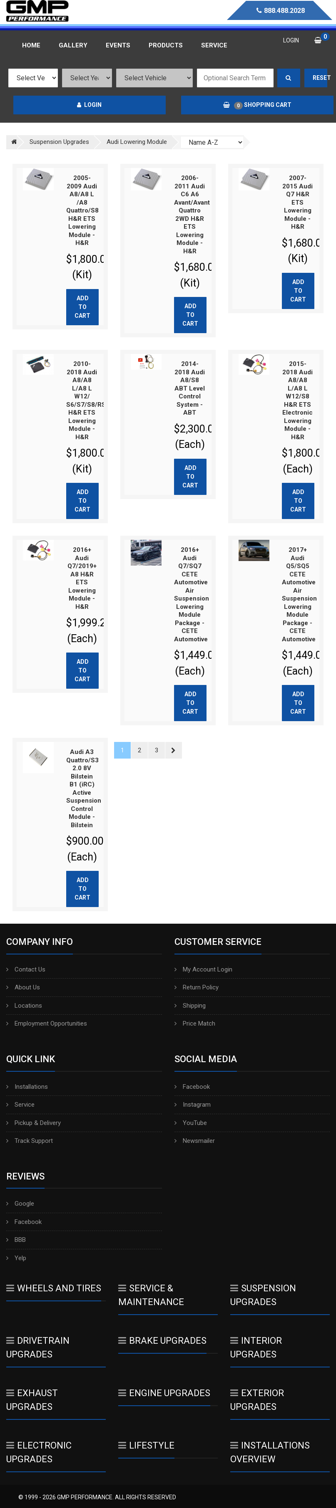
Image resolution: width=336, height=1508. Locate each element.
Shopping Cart (257, 105)
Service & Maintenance (151, 1295)
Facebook (192, 1086)
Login (89, 104)
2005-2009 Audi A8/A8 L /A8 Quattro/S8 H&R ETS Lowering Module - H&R (82, 210)
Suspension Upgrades (263, 1295)
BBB (16, 1239)
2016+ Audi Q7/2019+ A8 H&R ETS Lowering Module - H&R (82, 578)
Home (31, 45)
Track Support (29, 1141)
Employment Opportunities (46, 1023)
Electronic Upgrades (39, 1452)
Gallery (73, 45)
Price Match (194, 1023)
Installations (27, 1086)
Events (118, 45)
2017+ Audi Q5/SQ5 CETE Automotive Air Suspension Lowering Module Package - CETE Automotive (299, 594)
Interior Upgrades (256, 1347)
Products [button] (166, 45)
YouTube (190, 1123)
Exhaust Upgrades (32, 1400)
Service (20, 1104)
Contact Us (25, 969)
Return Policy (196, 987)
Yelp (16, 1258)
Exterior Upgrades (257, 1400)
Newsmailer (194, 1141)
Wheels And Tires (53, 1288)
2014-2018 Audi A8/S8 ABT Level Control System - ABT (189, 388)
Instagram (192, 1104)
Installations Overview (270, 1452)
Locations (24, 1005)
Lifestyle (146, 1445)
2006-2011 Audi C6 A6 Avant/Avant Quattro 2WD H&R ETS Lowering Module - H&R (192, 214)
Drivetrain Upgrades (38, 1347)
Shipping (190, 1005)
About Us (23, 987)
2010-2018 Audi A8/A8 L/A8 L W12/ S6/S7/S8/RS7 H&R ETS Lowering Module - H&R (88, 400)
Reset (320, 77)
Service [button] (214, 45)
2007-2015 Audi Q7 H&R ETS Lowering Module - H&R (297, 202)
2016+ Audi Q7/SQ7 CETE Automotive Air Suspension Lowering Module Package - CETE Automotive (191, 594)
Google (20, 1203)
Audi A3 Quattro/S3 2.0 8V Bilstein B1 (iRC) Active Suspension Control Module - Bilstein (83, 788)
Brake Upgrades (162, 1340)
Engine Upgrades (164, 1393)
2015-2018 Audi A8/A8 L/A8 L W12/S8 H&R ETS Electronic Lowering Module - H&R (297, 400)
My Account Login (203, 969)
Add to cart (82, 307)
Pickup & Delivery (33, 1123)
